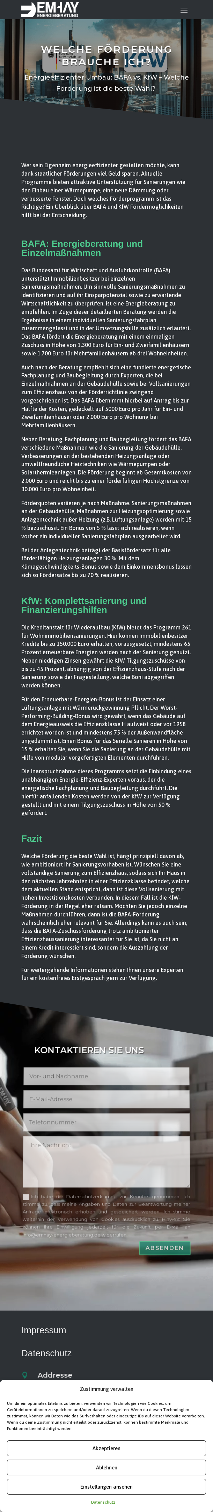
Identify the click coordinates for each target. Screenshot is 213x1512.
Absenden (169, 1234)
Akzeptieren (106, 1448)
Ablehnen (106, 1467)
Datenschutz (103, 1502)
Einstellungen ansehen (106, 1487)
